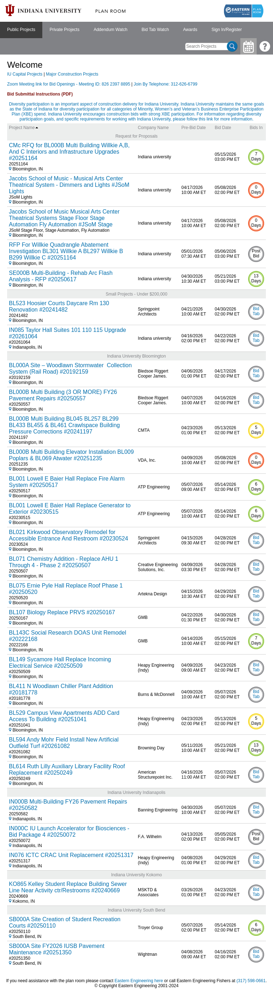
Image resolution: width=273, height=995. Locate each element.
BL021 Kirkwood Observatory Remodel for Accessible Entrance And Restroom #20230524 (68, 535)
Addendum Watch (110, 29)
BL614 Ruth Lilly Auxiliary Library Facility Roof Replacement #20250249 (67, 769)
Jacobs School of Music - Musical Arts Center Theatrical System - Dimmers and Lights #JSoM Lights (69, 184)
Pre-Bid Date (193, 127)
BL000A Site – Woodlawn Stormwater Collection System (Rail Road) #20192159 (70, 368)
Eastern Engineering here (138, 980)
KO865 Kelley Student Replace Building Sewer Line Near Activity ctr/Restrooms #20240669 (68, 887)
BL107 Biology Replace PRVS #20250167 (62, 612)
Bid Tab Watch (155, 29)
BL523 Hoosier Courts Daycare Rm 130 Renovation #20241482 (59, 306)
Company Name (153, 127)
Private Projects (64, 29)
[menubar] (124, 30)
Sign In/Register (227, 29)
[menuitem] (21, 30)
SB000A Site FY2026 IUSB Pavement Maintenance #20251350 (57, 949)
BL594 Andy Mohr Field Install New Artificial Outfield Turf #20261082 (64, 743)
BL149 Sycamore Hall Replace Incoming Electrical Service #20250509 (60, 662)
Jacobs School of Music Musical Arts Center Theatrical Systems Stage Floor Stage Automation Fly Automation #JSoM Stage (64, 218)
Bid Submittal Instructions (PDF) (40, 94)
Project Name (23, 127)
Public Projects (21, 29)
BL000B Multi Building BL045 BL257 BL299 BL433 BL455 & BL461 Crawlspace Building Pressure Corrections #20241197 (64, 425)
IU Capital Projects (24, 74)
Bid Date (223, 127)
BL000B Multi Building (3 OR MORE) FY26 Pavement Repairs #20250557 (63, 395)
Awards (190, 29)
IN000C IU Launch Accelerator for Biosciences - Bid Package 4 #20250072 (69, 831)
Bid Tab (256, 311)
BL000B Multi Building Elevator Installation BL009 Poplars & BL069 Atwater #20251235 (71, 455)
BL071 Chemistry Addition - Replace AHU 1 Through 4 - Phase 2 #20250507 (63, 562)
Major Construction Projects (72, 74)
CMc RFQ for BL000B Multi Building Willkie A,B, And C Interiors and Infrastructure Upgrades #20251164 (69, 151)
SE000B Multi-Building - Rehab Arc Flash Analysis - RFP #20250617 (61, 276)
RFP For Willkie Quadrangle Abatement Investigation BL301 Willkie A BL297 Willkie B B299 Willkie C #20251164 (66, 251)
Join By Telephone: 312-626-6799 (165, 84)
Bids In (256, 127)
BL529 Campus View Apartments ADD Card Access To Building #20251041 (64, 716)
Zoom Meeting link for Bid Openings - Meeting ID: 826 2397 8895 (69, 84)
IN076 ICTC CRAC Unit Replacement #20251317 (71, 855)
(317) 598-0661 (251, 980)
